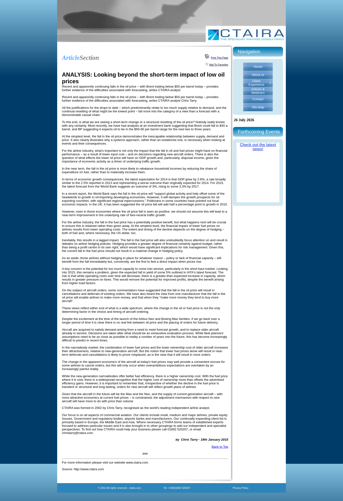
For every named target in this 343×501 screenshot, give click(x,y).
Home (258, 66)
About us (258, 75)
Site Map (258, 107)
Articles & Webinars (258, 90)
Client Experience (256, 82)
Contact (257, 99)
